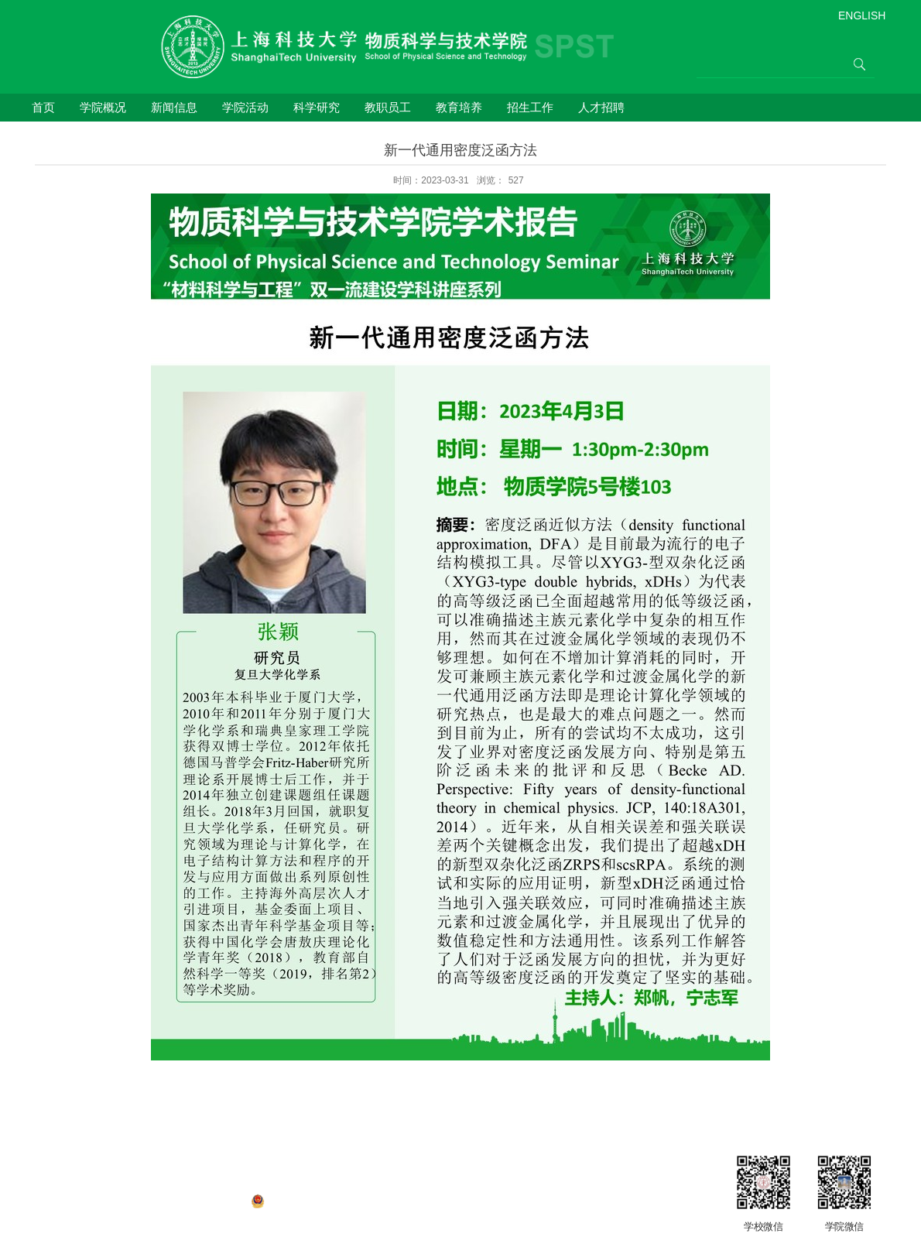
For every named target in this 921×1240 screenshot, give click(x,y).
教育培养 (459, 107)
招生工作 (530, 107)
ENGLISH (861, 15)
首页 (43, 107)
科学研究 (316, 107)
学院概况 (103, 107)
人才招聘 (601, 107)
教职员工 (388, 107)
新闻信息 (174, 107)
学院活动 (245, 107)
